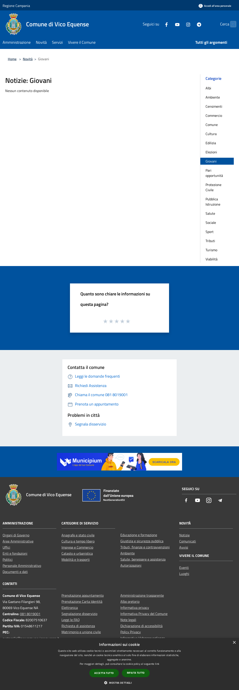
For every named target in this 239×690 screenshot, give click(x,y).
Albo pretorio (129, 601)
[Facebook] (158, 24)
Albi (208, 88)
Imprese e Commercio (77, 547)
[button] (119, 682)
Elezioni (211, 152)
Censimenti (214, 106)
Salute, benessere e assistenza (143, 559)
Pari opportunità (214, 173)
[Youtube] (168, 24)
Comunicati (187, 541)
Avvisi (183, 547)
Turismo (211, 250)
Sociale (211, 222)
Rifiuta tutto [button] (136, 673)
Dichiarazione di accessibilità (141, 625)
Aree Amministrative (18, 541)
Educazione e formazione (138, 535)
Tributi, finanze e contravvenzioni (145, 547)
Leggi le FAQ (70, 619)
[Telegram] (190, 24)
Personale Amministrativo (22, 565)
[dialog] (119, 664)
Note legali (128, 619)
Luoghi (184, 573)
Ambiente (213, 97)
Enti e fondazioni (15, 553)
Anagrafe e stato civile (78, 535)
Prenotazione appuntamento (82, 595)
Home (12, 59)
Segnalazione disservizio (79, 613)
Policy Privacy (130, 632)
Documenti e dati (15, 571)
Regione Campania (16, 5)
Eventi (184, 567)
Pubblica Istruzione (213, 201)
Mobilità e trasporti (75, 559)
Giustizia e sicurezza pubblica (141, 541)
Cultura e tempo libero (78, 541)
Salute (210, 213)
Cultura (211, 133)
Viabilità (211, 259)
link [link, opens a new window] (157, 664)
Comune (212, 124)
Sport (210, 231)
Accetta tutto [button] (104, 673)
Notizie (184, 535)
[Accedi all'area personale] (214, 5)
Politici (8, 559)
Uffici (6, 547)
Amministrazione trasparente (142, 595)
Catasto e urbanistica (77, 553)
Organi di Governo (16, 535)
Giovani (211, 161)
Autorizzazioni (130, 565)
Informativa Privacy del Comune (144, 613)
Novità (28, 59)
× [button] (234, 642)
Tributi (210, 240)
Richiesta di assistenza (78, 625)
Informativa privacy (134, 607)
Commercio (214, 115)
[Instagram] (179, 24)
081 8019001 (30, 613)
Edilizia (211, 143)
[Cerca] (231, 24)
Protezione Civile (213, 187)
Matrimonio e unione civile (81, 632)
